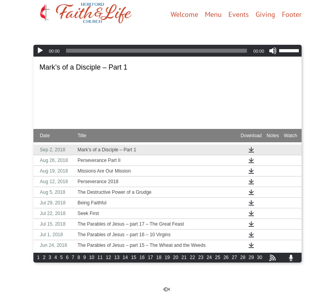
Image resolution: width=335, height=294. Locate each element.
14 (125, 257)
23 (200, 257)
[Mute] (273, 51)
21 (183, 257)
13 (116, 257)
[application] (167, 51)
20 (175, 257)
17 (150, 257)
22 (192, 257)
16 (142, 257)
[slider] (156, 51)
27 (234, 257)
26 (225, 257)
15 (133, 257)
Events (238, 15)
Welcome (184, 15)
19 (167, 257)
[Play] (40, 51)
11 (100, 257)
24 (209, 257)
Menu (213, 15)
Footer (292, 15)
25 (217, 257)
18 (158, 257)
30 (259, 257)
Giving (265, 15)
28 (242, 257)
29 (251, 257)
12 (108, 257)
